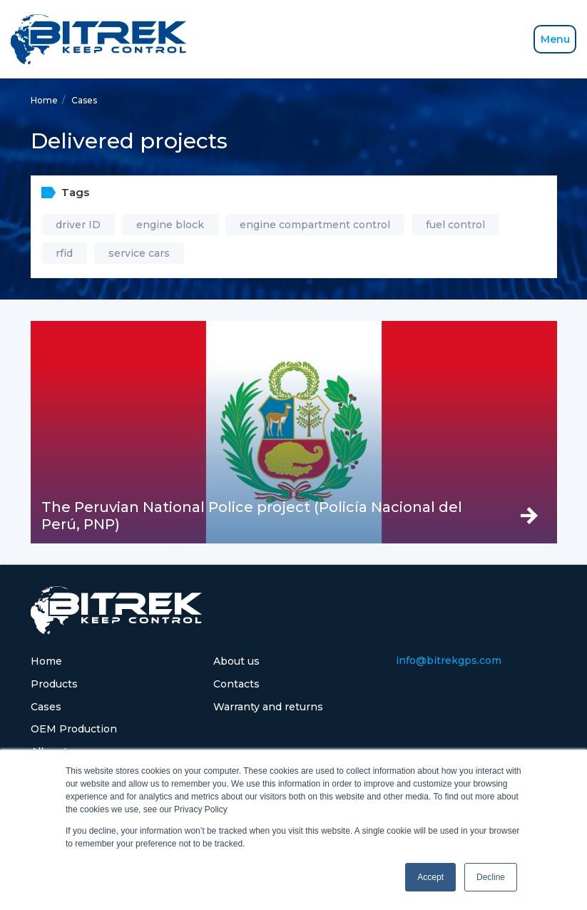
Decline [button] (490, 877)
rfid (64, 253)
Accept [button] (430, 877)
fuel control (455, 224)
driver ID (78, 224)
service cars (139, 253)
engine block (170, 224)
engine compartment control (315, 224)
